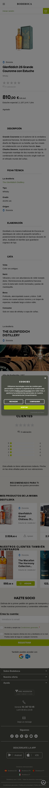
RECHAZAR (13, 402)
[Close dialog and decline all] (45, 378)
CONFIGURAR (35, 402)
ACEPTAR (24, 407)
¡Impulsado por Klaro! (37, 412)
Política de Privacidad (23, 391)
